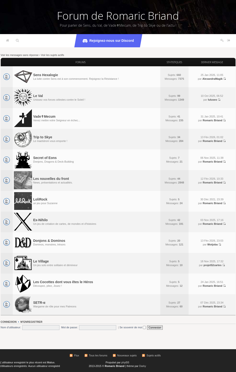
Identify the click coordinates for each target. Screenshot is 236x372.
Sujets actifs (153, 355)
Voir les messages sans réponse (20, 55)
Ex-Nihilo (40, 220)
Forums (80, 62)
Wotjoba (212, 244)
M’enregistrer (31, 321)
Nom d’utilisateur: (11, 327)
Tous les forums (98, 355)
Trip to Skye (42, 137)
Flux (76, 355)
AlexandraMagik (212, 78)
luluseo (212, 99)
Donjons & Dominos (49, 241)
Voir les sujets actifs (52, 55)
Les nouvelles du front (51, 179)
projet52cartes (212, 265)
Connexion (9, 321)
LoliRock (40, 199)
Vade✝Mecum (44, 116)
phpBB (125, 362)
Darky (142, 366)
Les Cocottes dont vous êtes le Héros (63, 282)
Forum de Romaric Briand (118, 15)
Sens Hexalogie (45, 75)
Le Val (38, 96)
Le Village (41, 261)
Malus (50, 362)
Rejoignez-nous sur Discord (108, 40)
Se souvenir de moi (133, 327)
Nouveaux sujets (127, 355)
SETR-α (39, 303)
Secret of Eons (45, 158)
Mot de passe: (69, 327)
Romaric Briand (212, 120)
